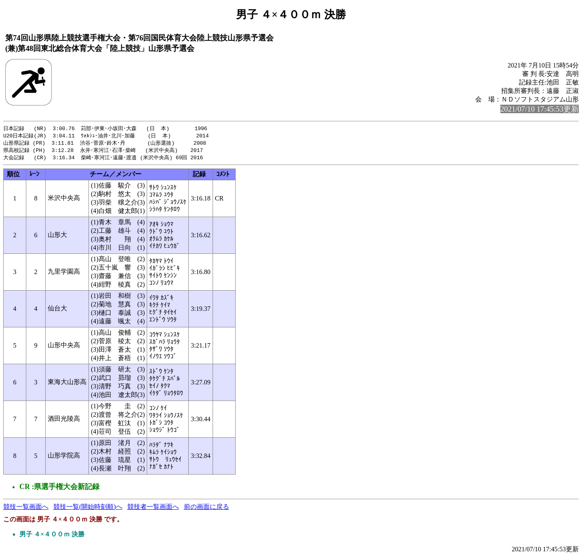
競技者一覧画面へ (153, 508)
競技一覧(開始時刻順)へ (87, 508)
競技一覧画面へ (25, 508)
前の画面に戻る (206, 508)
